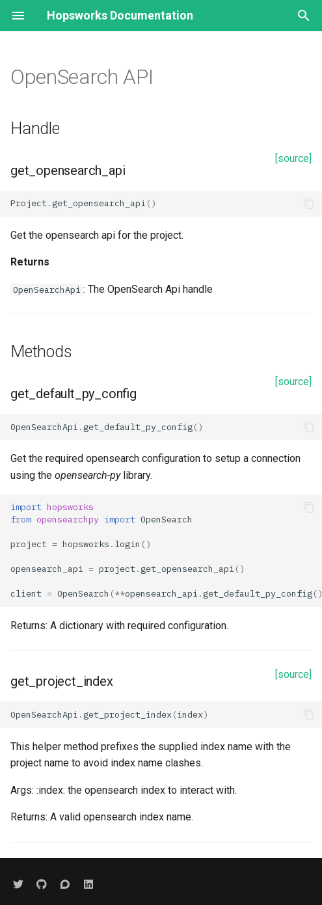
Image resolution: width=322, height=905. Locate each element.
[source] (293, 158)
